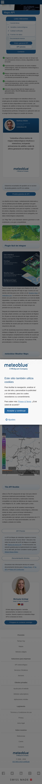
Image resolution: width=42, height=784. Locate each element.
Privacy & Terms (24, 402)
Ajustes (10, 419)
